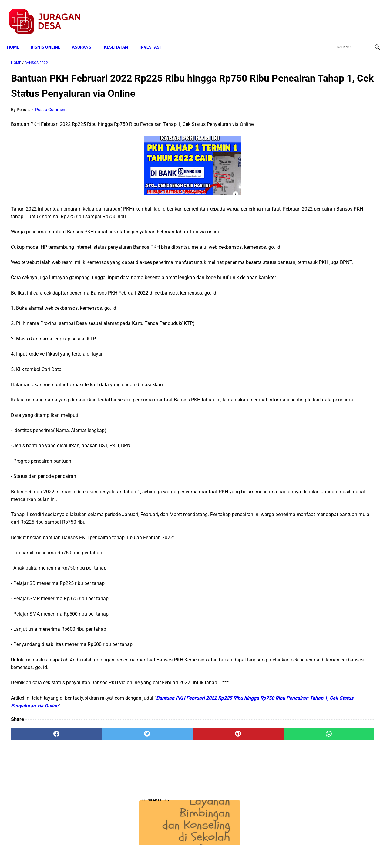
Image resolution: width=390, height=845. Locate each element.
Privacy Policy (163, 829)
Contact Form (242, 829)
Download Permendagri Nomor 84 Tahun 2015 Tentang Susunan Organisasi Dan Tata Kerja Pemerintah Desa (328, 355)
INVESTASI (154, 37)
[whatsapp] (227, 774)
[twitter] (344, 15)
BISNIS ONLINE (49, 37)
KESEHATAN (120, 37)
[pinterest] (166, 774)
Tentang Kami (274, 829)
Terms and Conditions (123, 829)
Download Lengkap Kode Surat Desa (324, 234)
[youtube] (358, 15)
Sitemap (215, 829)
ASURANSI (86, 37)
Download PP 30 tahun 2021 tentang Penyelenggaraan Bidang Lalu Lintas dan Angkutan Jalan (329, 309)
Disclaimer (191, 829)
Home (17, 37)
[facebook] (329, 15)
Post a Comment (51, 119)
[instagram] (372, 15)
